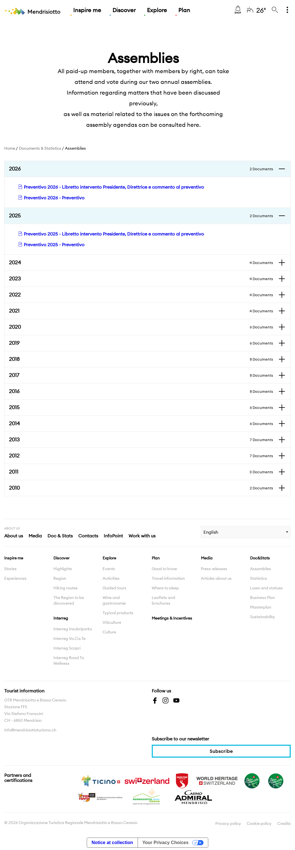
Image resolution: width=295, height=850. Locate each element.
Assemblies (260, 568)
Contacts (88, 535)
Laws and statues (266, 587)
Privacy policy (228, 823)
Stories (10, 568)
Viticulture (112, 622)
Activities (111, 578)
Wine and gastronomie (114, 600)
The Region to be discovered (68, 600)
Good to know (164, 568)
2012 (141, 455)
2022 (141, 294)
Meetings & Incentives (172, 618)
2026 (141, 168)
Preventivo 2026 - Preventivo (51, 197)
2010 (141, 488)
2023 (141, 278)
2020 (141, 327)
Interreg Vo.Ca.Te (69, 638)
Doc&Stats (260, 558)
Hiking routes (65, 587)
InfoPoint (113, 535)
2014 (141, 423)
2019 (141, 343)
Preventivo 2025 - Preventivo (51, 244)
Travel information (168, 578)
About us (13, 535)
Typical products (118, 612)
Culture (109, 632)
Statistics (258, 578)
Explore (157, 10)
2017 (141, 375)
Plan (184, 10)
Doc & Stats (60, 535)
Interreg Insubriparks (72, 628)
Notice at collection (112, 842)
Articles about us (216, 578)
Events (109, 568)
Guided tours (114, 587)
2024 (141, 262)
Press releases (214, 568)
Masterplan (260, 607)
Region (59, 578)
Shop (238, 10)
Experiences (15, 578)
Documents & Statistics (40, 148)
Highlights (62, 568)
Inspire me (87, 10)
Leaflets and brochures (163, 600)
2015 (141, 407)
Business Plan (262, 597)
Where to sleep (165, 587)
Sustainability (262, 616)
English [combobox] (210, 532)
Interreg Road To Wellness (68, 660)
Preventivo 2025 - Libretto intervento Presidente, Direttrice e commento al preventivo (111, 234)
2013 (141, 439)
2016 (141, 391)
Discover (124, 10)
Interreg (60, 618)
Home (9, 148)
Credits (284, 823)
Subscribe (221, 751)
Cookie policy (259, 823)
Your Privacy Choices (165, 842)
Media (35, 535)
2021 (141, 311)
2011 (141, 471)
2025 (141, 215)
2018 (141, 359)
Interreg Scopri (67, 648)
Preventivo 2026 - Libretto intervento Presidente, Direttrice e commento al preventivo (111, 187)
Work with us (142, 535)
